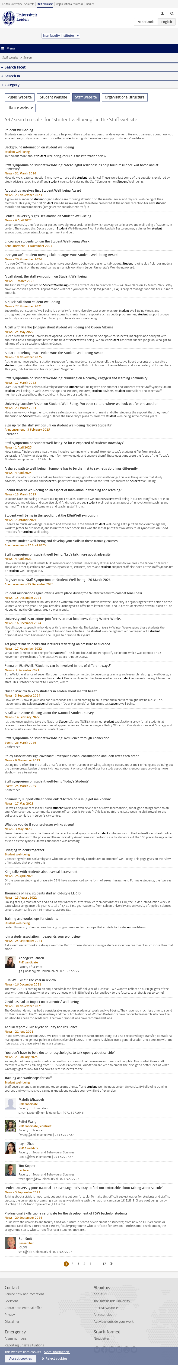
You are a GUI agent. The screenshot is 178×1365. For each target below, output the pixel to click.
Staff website (10, 57)
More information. (57, 1352)
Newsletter (101, 1338)
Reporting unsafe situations (24, 1345)
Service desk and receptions (24, 1294)
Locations (11, 1301)
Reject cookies (56, 1358)
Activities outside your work (114, 1321)
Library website (20, 107)
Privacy (10, 1315)
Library (90, 4)
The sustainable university (112, 1301)
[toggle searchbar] (172, 13)
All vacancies (103, 1315)
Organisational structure (69, 4)
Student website (53, 97)
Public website (19, 97)
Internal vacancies (106, 1308)
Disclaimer (12, 1321)
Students (29, 4)
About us (100, 1294)
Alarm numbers (15, 1338)
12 (105, 1263)
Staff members (45, 4)
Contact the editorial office (23, 1308)
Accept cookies (20, 1358)
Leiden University (12, 4)
